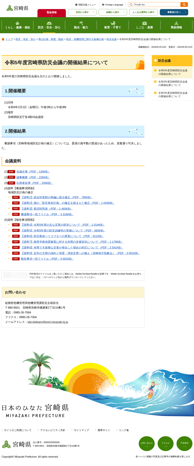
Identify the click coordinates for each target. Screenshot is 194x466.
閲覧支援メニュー (87, 4)
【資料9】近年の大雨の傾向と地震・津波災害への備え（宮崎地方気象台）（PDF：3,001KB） (80, 253)
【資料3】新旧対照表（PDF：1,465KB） (47, 208)
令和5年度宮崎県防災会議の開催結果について (172, 72)
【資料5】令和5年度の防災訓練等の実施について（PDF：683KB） (63, 230)
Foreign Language (114, 4)
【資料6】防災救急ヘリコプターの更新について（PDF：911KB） (62, 236)
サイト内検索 (130, 4)
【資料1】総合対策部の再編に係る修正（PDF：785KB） (57, 197)
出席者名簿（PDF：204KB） (34, 183)
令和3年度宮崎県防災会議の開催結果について (172, 83)
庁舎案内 (184, 443)
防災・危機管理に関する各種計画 (85, 39)
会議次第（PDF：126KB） (33, 171)
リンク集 (124, 430)
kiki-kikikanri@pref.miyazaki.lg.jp (48, 322)
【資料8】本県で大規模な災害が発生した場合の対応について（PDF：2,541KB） (72, 247)
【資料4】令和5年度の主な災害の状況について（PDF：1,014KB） (63, 224)
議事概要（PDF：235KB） (33, 177)
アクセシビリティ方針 (52, 430)
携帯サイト (104, 430)
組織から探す (112, 12)
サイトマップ (81, 430)
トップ (9, 39)
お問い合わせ (146, 443)
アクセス (165, 443)
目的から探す (82, 12)
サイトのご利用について (18, 430)
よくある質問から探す (143, 12)
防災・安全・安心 (26, 39)
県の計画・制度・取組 (50, 39)
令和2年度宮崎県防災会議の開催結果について (172, 95)
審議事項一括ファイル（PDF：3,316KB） (47, 214)
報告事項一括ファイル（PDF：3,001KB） (47, 258)
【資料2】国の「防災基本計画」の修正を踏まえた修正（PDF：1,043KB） (68, 203)
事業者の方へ (174, 12)
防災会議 (112, 39)
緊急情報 (52, 12)
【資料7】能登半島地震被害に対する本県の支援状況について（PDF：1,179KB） (72, 241)
